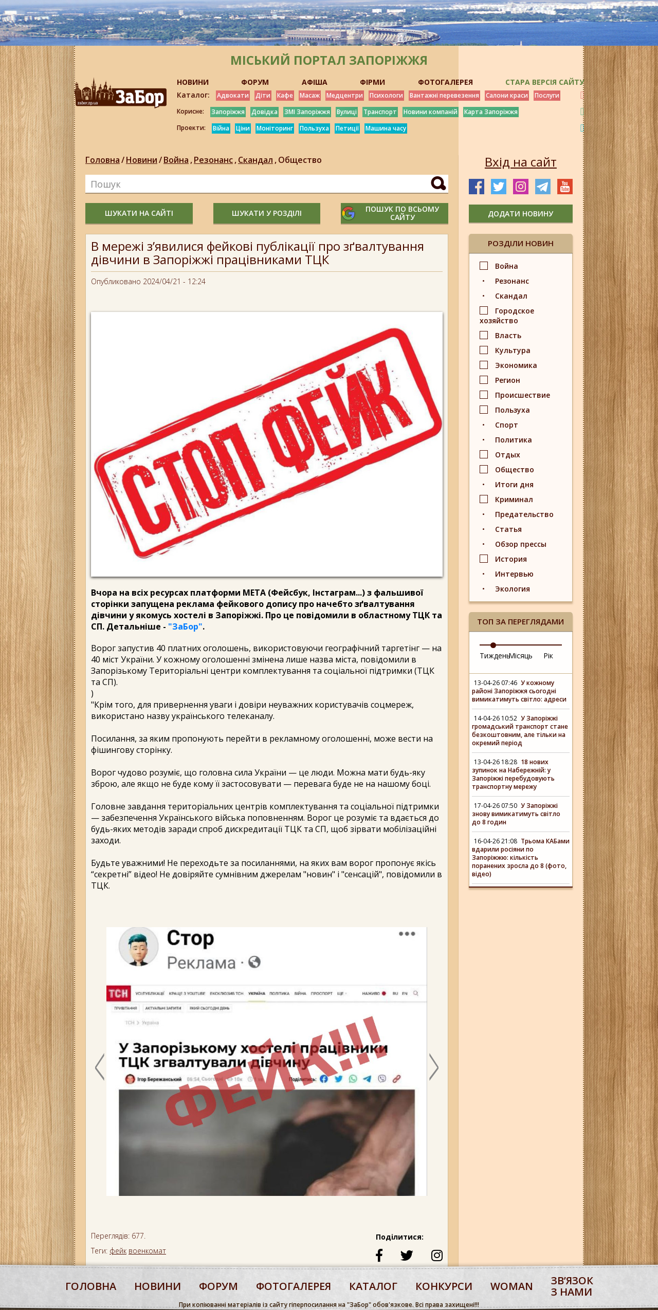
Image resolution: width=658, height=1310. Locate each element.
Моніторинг (275, 128)
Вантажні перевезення (444, 95)
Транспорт (380, 111)
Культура (513, 350)
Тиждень (495, 655)
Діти (262, 95)
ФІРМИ (372, 82)
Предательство (524, 514)
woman (511, 1286)
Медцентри (344, 95)
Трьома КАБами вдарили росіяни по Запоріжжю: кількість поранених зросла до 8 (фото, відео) (521, 857)
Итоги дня (514, 484)
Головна (102, 159)
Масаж (310, 95)
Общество (300, 159)
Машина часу (385, 128)
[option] (266, 1066)
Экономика (516, 365)
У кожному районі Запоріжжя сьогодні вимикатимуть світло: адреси (519, 691)
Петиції (347, 128)
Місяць (520, 655)
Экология (512, 589)
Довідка (264, 111)
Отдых (507, 454)
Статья (508, 529)
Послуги (547, 95)
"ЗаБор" (185, 626)
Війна (221, 128)
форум (218, 1286)
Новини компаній (431, 111)
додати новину (520, 213)
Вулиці (347, 111)
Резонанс (216, 159)
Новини (141, 159)
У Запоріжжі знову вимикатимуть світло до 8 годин (516, 813)
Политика (513, 440)
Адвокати (233, 95)
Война (178, 159)
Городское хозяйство (507, 315)
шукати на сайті (139, 213)
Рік (548, 655)
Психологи (386, 95)
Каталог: (193, 95)
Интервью (514, 574)
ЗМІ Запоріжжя (307, 111)
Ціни (243, 128)
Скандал (258, 159)
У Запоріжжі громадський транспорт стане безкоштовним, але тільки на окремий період (520, 730)
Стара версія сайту (544, 82)
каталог (373, 1286)
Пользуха (314, 128)
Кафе (285, 95)
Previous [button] (99, 1067)
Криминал (514, 499)
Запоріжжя (228, 111)
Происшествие (522, 395)
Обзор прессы (520, 544)
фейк (117, 1251)
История (511, 559)
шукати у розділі (267, 213)
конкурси (443, 1286)
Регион (507, 380)
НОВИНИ (193, 82)
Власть (508, 335)
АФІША (314, 82)
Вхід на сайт (521, 162)
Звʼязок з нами (572, 1286)
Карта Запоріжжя (491, 111)
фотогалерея (293, 1286)
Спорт (506, 425)
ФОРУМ (255, 82)
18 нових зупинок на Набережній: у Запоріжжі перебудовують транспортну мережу (513, 774)
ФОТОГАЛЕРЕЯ (445, 82)
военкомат (147, 1251)
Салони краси (507, 95)
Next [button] (433, 1067)
